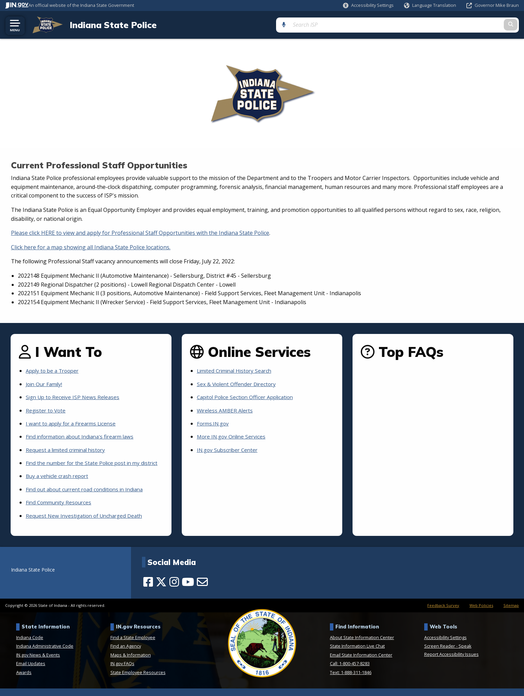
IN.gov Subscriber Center (229, 449)
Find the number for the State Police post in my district (86, 466)
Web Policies (481, 612)
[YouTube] (188, 589)
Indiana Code (29, 645)
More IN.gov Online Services (233, 436)
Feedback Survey (443, 612)
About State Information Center (362, 645)
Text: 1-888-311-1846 (350, 680)
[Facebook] (148, 589)
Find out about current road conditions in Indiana (89, 497)
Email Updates (30, 671)
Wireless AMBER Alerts (226, 410)
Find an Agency (125, 653)
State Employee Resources (138, 680)
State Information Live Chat (357, 653)
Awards (24, 680)
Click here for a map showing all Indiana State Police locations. (90, 247)
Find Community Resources (60, 510)
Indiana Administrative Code (44, 653)
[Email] (202, 589)
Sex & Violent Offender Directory (238, 383)
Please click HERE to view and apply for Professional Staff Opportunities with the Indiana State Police (140, 233)
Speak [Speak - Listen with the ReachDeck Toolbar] (465, 653)
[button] (368, 5)
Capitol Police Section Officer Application (248, 397)
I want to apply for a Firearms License (74, 423)
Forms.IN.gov (214, 423)
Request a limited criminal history (68, 449)
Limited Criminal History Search (237, 370)
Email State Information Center (361, 662)
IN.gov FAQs (122, 671)
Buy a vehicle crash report (59, 484)
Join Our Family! (46, 383)
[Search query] (460, 24)
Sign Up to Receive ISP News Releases (74, 397)
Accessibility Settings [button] (445, 645)
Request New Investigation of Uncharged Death (87, 523)
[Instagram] (174, 589)
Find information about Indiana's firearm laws (84, 436)
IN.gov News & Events (38, 662)
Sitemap (511, 612)
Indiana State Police (107, 24)
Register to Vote (47, 410)
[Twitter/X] (161, 589)
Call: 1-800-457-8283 (350, 671)
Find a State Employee (132, 645)
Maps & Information (130, 662)
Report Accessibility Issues (451, 661)
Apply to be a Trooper (54, 370)
